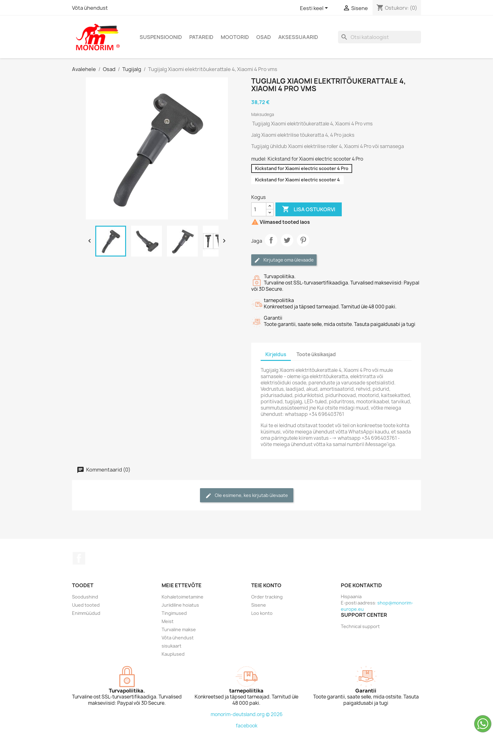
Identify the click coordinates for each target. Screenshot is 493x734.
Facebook (79, 558)
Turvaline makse (179, 629)
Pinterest (303, 240)
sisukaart (171, 646)
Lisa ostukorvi (308, 209)
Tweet (287, 240)
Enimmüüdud (86, 613)
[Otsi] (379, 37)
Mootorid (235, 37)
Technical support (360, 626)
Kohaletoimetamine (182, 597)
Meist (168, 621)
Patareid (201, 37)
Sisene (258, 605)
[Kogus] (258, 209)
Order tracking (267, 597)
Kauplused (173, 654)
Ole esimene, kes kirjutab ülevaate (246, 495)
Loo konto (262, 613)
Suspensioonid (161, 37)
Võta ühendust (90, 7)
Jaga (271, 240)
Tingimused (174, 613)
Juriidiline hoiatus (180, 605)
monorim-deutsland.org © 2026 (247, 714)
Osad (263, 37)
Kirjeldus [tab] (275, 354)
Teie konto (266, 585)
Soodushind (85, 597)
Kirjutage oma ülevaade (284, 260)
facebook (247, 725)
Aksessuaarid (298, 37)
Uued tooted (86, 605)
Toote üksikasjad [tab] (316, 354)
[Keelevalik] (315, 8)
